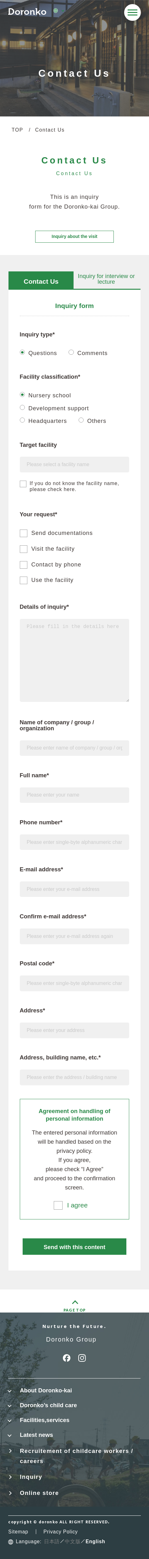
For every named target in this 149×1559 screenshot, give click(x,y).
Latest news (36, 1435)
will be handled (58, 1141)
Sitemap (18, 1531)
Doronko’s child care (48, 1405)
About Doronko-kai (46, 1390)
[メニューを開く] (132, 12)
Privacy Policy (60, 1531)
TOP (17, 130)
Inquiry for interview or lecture (106, 279)
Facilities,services (44, 1420)
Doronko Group (71, 1339)
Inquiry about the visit (74, 236)
